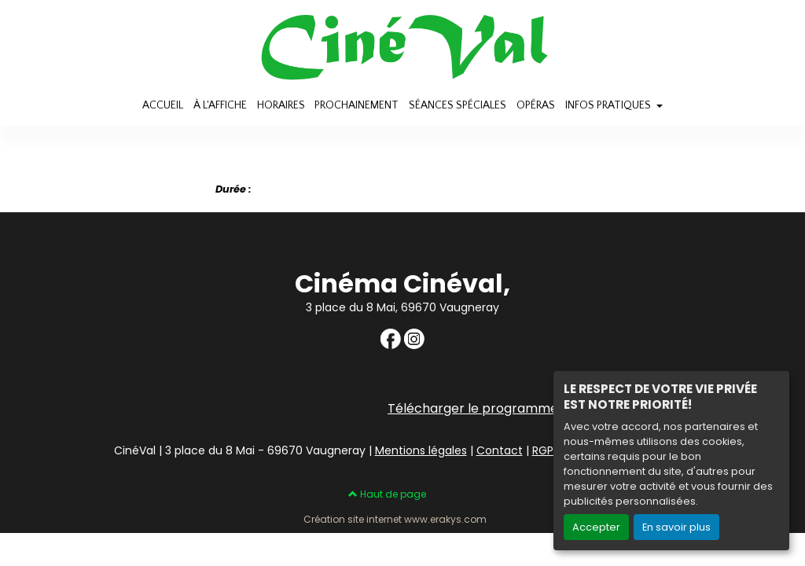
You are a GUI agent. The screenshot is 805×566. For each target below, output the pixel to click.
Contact (499, 450)
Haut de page (387, 494)
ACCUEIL (162, 105)
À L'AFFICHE (220, 105)
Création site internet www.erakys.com (395, 519)
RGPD (546, 450)
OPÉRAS (535, 105)
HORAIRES (281, 105)
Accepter (596, 527)
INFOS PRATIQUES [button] (609, 105)
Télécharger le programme (473, 408)
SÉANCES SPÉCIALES (457, 105)
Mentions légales (421, 450)
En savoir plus (676, 527)
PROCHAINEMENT (356, 105)
